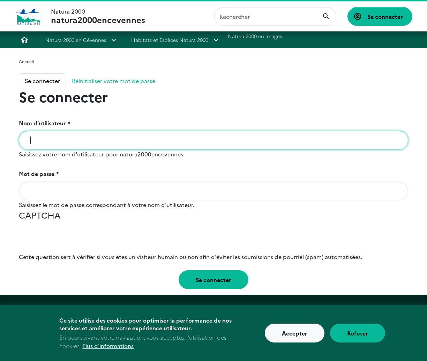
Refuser (357, 337)
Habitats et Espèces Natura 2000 (169, 39)
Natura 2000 (98, 16)
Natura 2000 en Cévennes (75, 39)
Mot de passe (36, 173)
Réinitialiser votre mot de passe (113, 80)
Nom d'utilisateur (42, 123)
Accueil (24, 39)
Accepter (294, 337)
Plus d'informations (108, 349)
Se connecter (385, 16)
